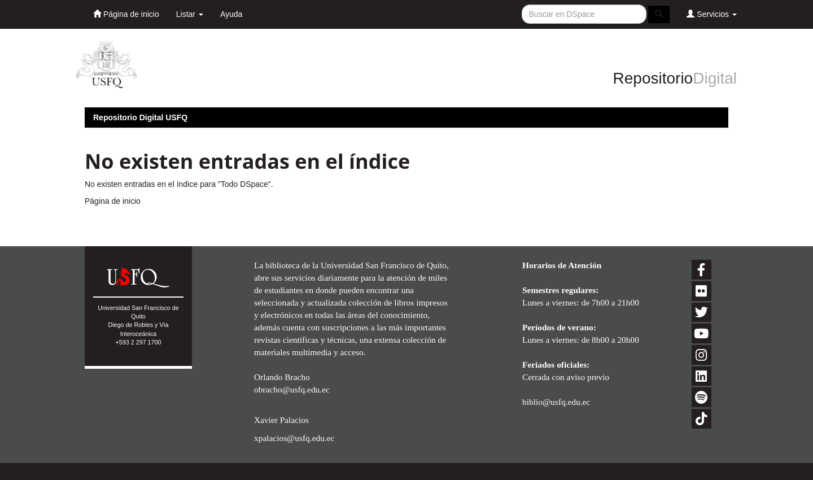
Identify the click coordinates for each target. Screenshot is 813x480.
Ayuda (231, 14)
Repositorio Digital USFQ (140, 117)
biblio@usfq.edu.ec (556, 402)
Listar (189, 14)
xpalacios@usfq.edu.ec (294, 438)
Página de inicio (126, 14)
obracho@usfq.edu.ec (292, 389)
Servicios (712, 14)
